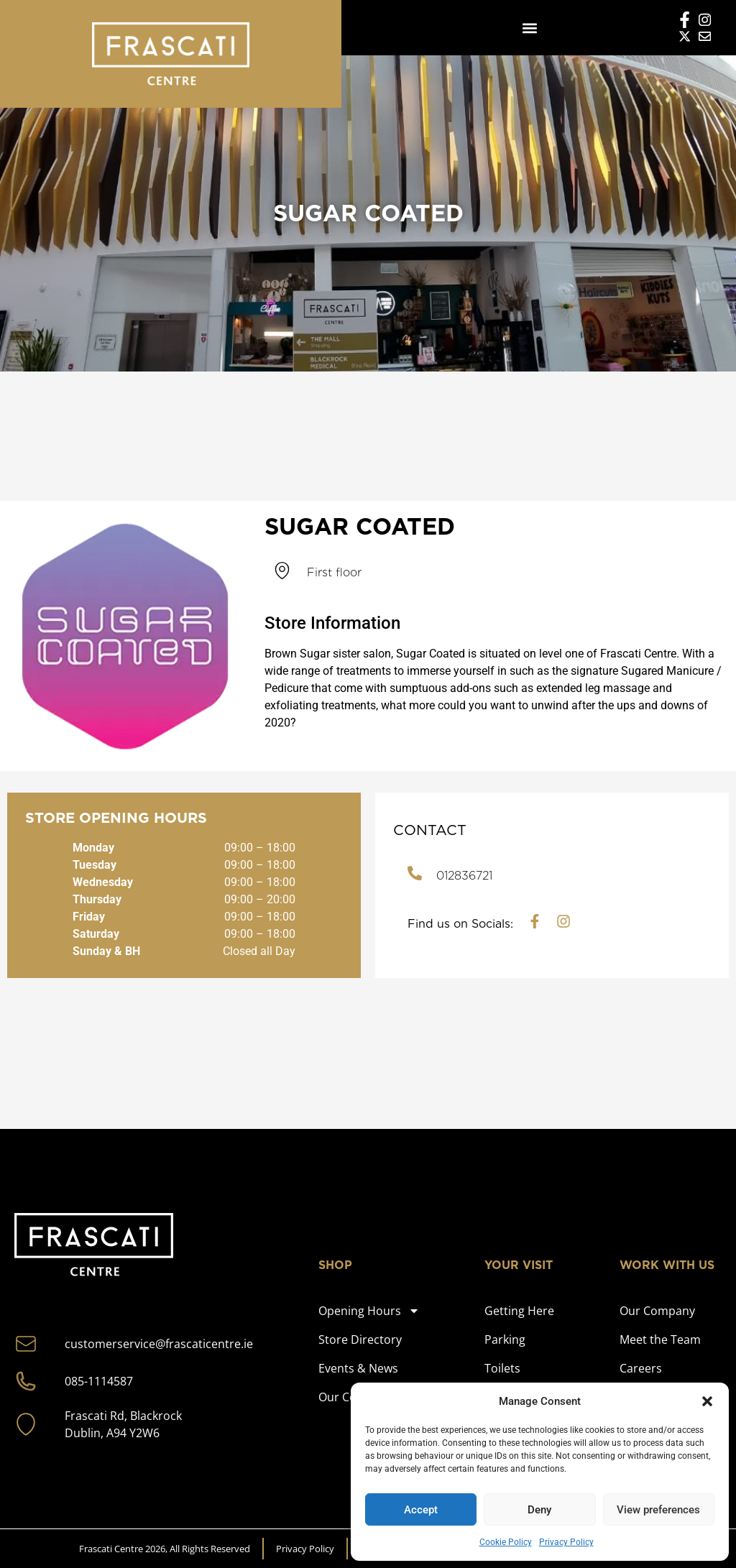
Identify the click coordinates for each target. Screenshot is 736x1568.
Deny (539, 1509)
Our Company (657, 1311)
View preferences (658, 1509)
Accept (421, 1509)
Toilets (502, 1368)
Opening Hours (369, 1311)
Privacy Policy (566, 1542)
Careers (641, 1368)
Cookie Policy (505, 1542)
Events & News (358, 1368)
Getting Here (519, 1311)
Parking (504, 1339)
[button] (707, 1401)
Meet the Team (660, 1339)
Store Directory (360, 1339)
